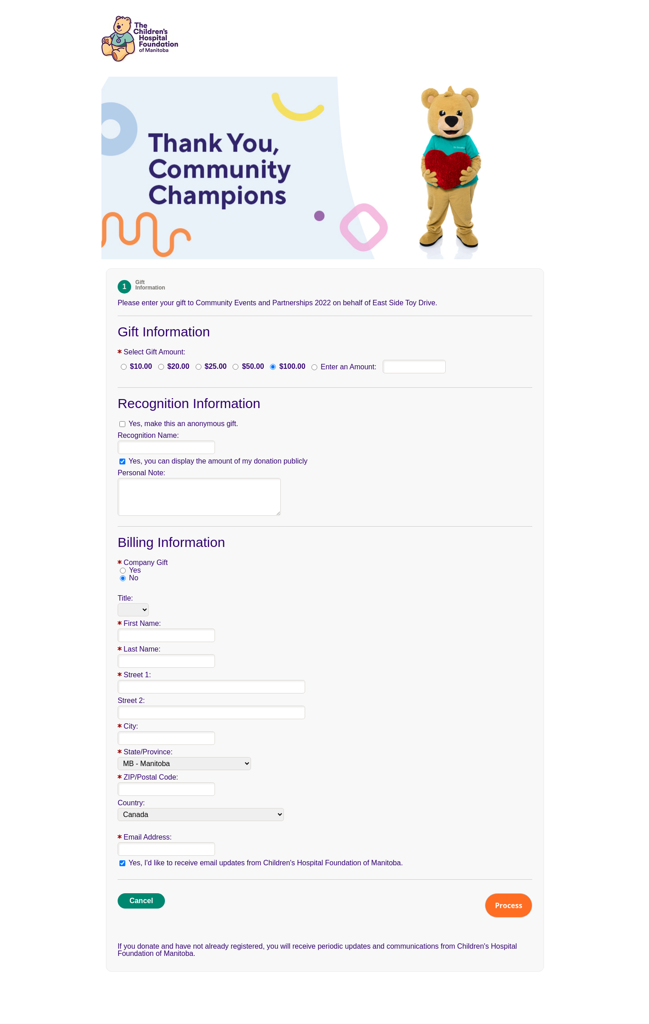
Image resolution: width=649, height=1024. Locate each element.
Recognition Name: (148, 435)
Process (508, 905)
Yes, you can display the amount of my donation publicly (217, 461)
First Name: (142, 623)
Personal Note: (141, 473)
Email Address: (147, 837)
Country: (131, 803)
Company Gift (145, 562)
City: (130, 726)
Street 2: (131, 700)
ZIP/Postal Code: (150, 777)
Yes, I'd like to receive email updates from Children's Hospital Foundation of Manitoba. (265, 863)
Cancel (141, 901)
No (133, 578)
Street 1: (137, 675)
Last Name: (141, 649)
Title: (125, 598)
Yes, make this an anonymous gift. (183, 423)
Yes (135, 570)
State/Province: (148, 752)
